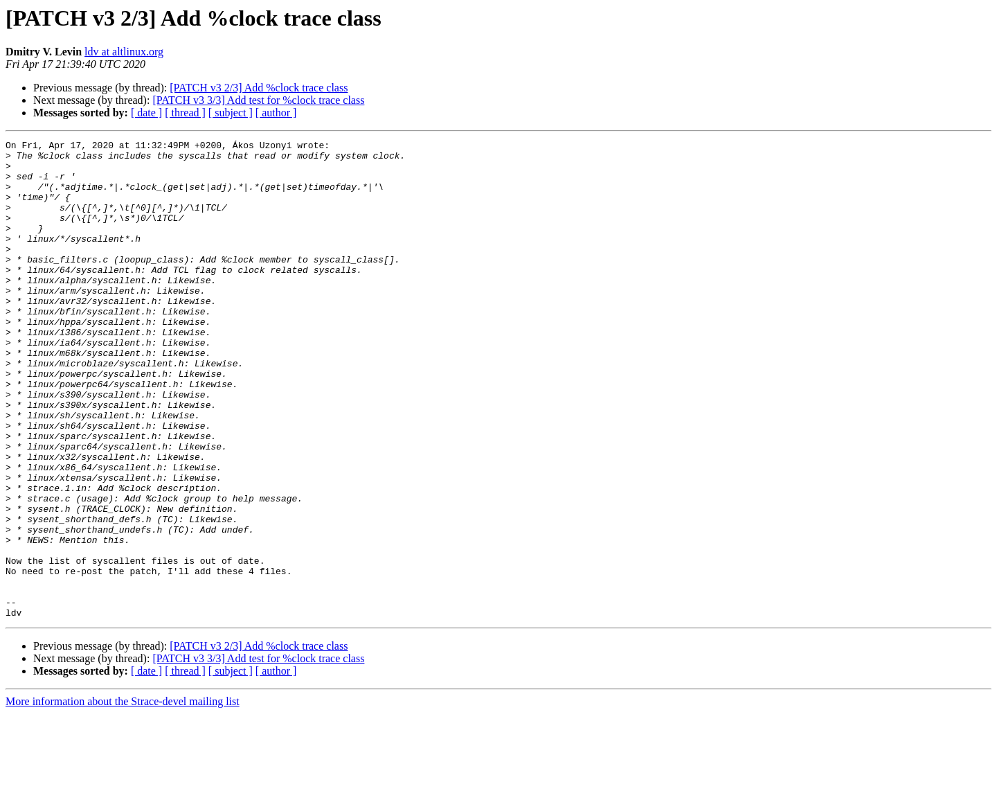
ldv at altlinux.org (123, 51)
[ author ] (276, 112)
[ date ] (146, 112)
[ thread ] (185, 112)
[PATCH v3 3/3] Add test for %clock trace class (258, 100)
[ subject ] (230, 112)
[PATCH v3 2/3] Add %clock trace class (259, 88)
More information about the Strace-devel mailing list (123, 797)
